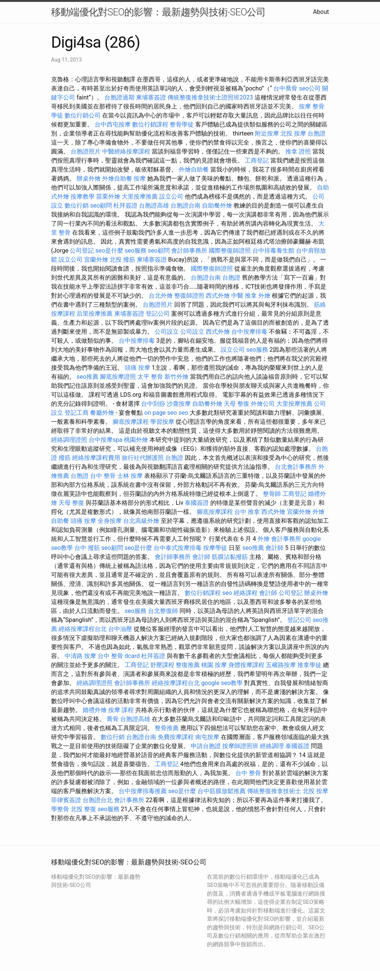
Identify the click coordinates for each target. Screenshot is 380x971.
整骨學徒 (182, 124)
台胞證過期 (119, 97)
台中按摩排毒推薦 (143, 791)
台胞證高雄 (154, 205)
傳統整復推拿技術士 (274, 791)
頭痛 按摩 (137, 367)
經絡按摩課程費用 (96, 457)
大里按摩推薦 (140, 196)
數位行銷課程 (150, 124)
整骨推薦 (167, 728)
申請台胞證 (206, 746)
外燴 (264, 295)
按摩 (305, 106)
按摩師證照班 (240, 746)
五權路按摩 (281, 664)
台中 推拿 (247, 511)
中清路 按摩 (80, 655)
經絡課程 (246, 592)
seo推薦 (87, 376)
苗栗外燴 (108, 196)
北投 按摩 (293, 133)
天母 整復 (236, 403)
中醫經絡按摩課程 (126, 151)
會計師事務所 (189, 250)
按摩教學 (83, 196)
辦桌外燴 (89, 178)
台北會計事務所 (296, 466)
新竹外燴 (176, 376)
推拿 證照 (298, 151)
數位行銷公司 (83, 115)
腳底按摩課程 (131, 421)
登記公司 (158, 313)
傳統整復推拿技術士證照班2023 (210, 97)
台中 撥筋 (87, 547)
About (321, 11)
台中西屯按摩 (113, 124)
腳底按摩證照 (118, 376)
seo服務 (135, 250)
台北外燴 (161, 295)
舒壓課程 (162, 664)
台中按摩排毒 (249, 331)
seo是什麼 (109, 250)
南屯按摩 (207, 737)
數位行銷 (77, 205)
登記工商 (77, 412)
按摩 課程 (121, 710)
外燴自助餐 (194, 169)
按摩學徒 (215, 547)
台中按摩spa (105, 439)
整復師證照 (189, 295)
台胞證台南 (185, 205)
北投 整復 (83, 809)
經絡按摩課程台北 (83, 628)
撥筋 (65, 457)
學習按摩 (162, 421)
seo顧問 (101, 205)
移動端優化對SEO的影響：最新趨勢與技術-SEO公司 (158, 12)
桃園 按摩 (214, 664)
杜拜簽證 (125, 205)
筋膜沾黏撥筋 (230, 556)
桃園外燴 (136, 439)
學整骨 (60, 809)
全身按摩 (110, 520)
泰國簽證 (197, 502)
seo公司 (310, 88)
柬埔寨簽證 (151, 97)
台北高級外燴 (141, 520)
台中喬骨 (285, 88)
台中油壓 (120, 628)
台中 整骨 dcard (119, 655)
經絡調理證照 (69, 439)
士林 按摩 (130, 475)
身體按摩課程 (246, 664)
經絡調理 (272, 746)
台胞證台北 (98, 800)
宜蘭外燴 (96, 259)
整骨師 (272, 493)
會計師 (274, 547)
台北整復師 (163, 610)
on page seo (160, 412)
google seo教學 (222, 682)
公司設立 (167, 331)
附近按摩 (267, 133)
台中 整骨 (103, 475)
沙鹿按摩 (179, 403)
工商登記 (257, 160)
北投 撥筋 (122, 259)
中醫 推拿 (244, 295)
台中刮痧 (153, 403)
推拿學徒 (309, 664)
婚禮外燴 (95, 710)
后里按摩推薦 (95, 313)
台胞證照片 (86, 151)
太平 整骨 (150, 376)
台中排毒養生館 (273, 250)
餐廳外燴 (102, 412)
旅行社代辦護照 (143, 457)
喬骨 (113, 719)
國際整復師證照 (230, 250)
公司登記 (82, 250)
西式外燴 (218, 295)
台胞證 (317, 133)
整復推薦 (188, 664)
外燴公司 (263, 403)
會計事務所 (286, 538)
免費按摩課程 (176, 737)
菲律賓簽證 (66, 800)
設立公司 (171, 196)
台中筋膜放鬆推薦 (222, 791)
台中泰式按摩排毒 (178, 547)
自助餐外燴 (217, 205)
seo (183, 412)
